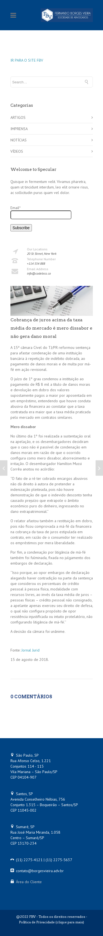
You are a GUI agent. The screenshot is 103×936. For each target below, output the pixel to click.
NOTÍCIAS (18, 140)
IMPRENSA (19, 128)
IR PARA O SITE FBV (26, 60)
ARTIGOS (18, 117)
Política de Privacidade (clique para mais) (51, 922)
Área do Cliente (29, 881)
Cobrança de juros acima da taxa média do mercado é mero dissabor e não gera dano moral (51, 328)
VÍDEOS (16, 151)
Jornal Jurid (30, 650)
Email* (40, 212)
